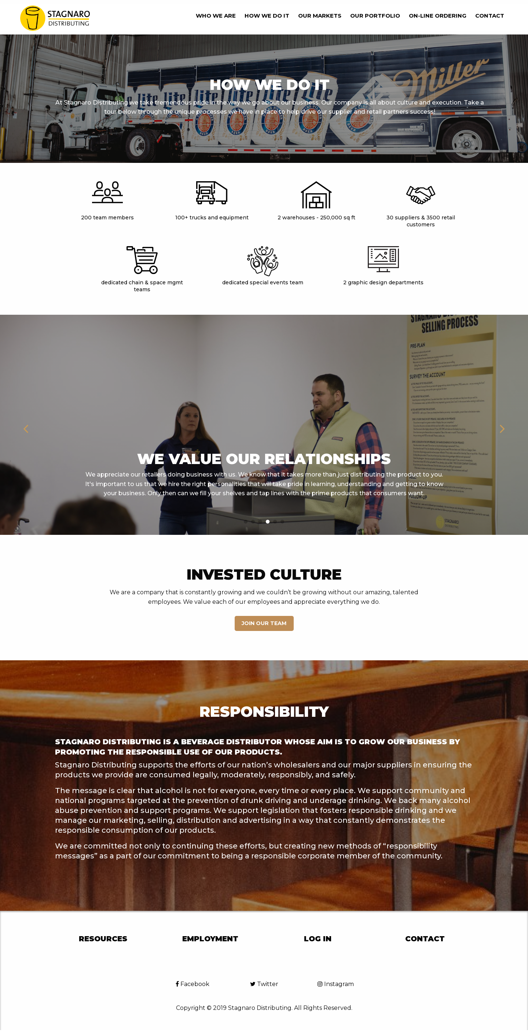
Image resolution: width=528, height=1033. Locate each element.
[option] (264, 425)
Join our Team (264, 623)
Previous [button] (25, 424)
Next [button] (502, 424)
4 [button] (267, 522)
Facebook (192, 984)
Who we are (216, 15)
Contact (489, 15)
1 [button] (245, 522)
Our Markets (319, 15)
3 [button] (260, 522)
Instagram (336, 984)
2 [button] (253, 522)
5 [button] (275, 522)
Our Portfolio (375, 15)
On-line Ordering (437, 15)
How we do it (267, 15)
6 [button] (282, 522)
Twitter (264, 984)
